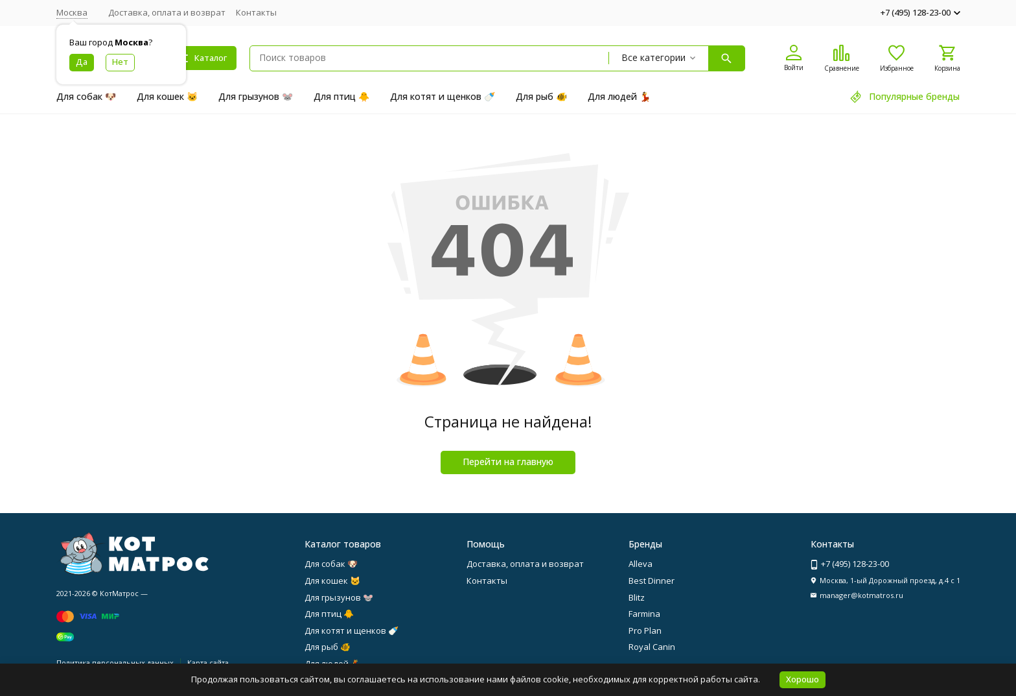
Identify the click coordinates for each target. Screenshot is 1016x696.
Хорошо (802, 679)
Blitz (637, 597)
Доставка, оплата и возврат (166, 12)
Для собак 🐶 (86, 96)
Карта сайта (208, 662)
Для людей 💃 (619, 96)
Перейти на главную (508, 461)
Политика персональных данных (115, 662)
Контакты (256, 12)
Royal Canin (652, 647)
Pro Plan (645, 630)
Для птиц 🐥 (341, 96)
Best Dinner (652, 580)
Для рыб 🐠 (541, 96)
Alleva (640, 564)
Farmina (644, 613)
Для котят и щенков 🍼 (442, 96)
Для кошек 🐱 (167, 96)
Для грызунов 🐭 (255, 96)
